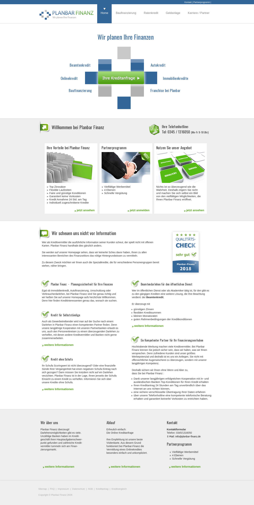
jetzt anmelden (138, 210)
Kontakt (188, 2)
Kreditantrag (102, 489)
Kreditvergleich (119, 489)
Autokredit (158, 65)
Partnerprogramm (201, 2)
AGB (90, 489)
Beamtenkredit (80, 65)
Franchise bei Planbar (165, 90)
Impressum (63, 489)
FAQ (52, 489)
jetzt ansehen (84, 210)
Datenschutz (78, 489)
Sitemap (42, 489)
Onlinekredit (69, 78)
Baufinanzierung (80, 90)
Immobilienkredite (175, 78)
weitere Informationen (58, 344)
